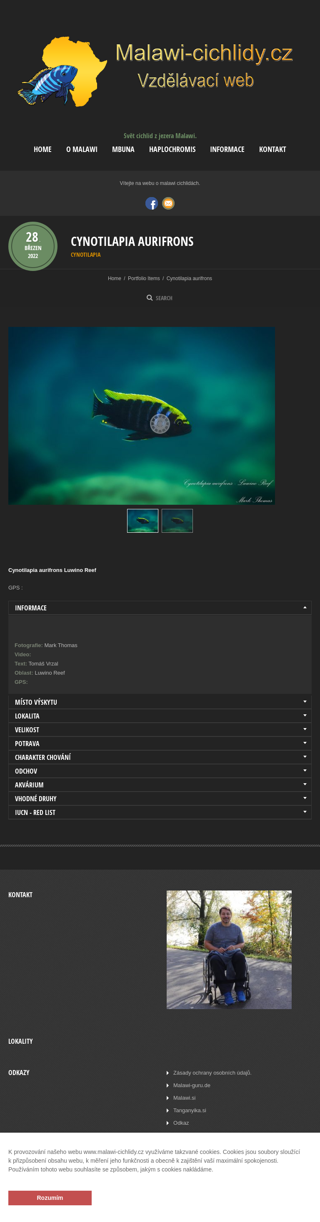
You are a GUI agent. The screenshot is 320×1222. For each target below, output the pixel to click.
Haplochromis (172, 149)
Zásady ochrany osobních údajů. (212, 1073)
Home (43, 149)
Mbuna (123, 149)
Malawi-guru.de (191, 1085)
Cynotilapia (85, 254)
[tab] (160, 608)
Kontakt (272, 149)
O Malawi (82, 149)
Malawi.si (184, 1098)
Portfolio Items (144, 278)
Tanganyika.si (189, 1110)
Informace (227, 149)
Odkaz (181, 1123)
